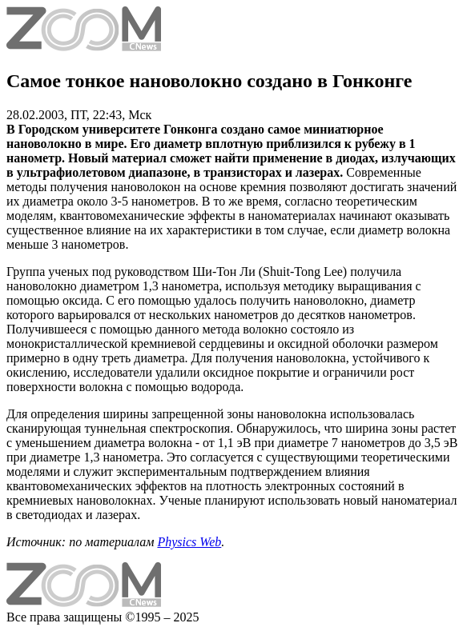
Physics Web (189, 542)
